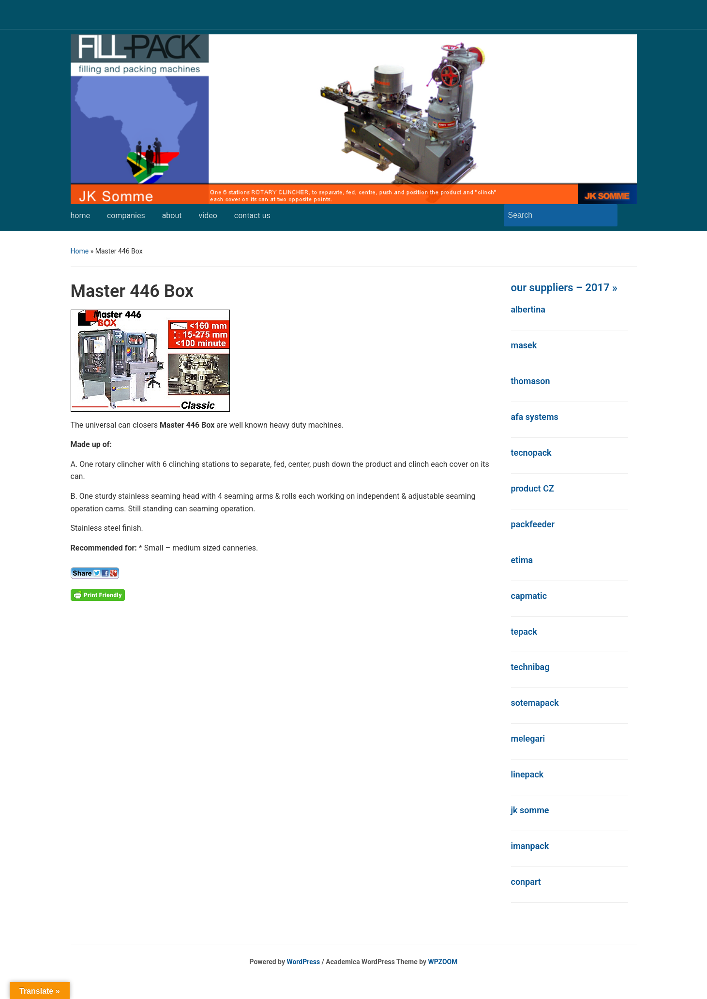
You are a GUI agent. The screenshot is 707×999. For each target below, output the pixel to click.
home (80, 215)
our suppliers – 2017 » (564, 288)
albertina (528, 309)
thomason (530, 381)
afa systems (534, 417)
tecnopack (531, 452)
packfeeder (533, 524)
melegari (528, 738)
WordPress (303, 962)
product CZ (532, 488)
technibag (530, 667)
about (172, 215)
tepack (524, 631)
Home (80, 251)
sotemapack (535, 703)
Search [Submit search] (605, 215)
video (208, 215)
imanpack (530, 846)
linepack (527, 774)
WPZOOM (443, 962)
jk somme (530, 810)
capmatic (529, 596)
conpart (526, 882)
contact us (252, 215)
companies (126, 215)
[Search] (551, 215)
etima (522, 560)
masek (524, 345)
